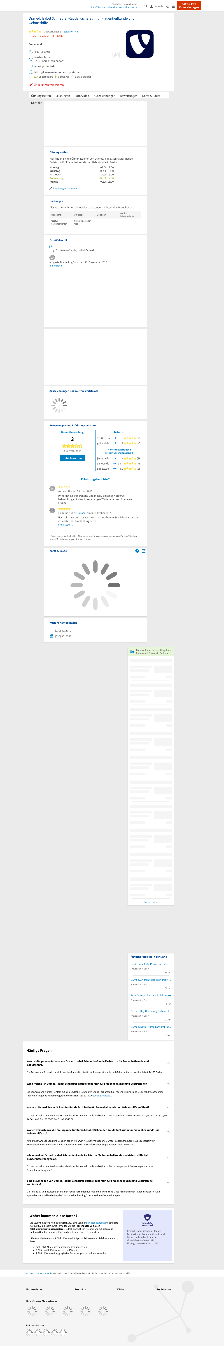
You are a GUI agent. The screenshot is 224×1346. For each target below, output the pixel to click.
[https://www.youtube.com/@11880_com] (63, 1332)
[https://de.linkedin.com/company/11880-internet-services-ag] (54, 1332)
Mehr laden (151, 902)
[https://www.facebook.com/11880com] (29, 1332)
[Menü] (174, 6)
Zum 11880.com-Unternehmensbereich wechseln (114, 7)
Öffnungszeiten (41, 96)
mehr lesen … (66, 524)
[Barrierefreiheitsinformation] (169, 6)
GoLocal (81, 513)
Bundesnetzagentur (96, 1222)
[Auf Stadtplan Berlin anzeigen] (143, 550)
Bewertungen (129, 96)
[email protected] (102, 1095)
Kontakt (36, 103)
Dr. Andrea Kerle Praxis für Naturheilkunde (151, 964)
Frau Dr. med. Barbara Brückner (149, 995)
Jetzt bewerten (72, 458)
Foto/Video (82, 96)
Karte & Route (151, 96)
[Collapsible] (168, 1063)
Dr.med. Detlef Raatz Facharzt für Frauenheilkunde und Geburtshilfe (151, 1027)
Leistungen (63, 96)
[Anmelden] (158, 6)
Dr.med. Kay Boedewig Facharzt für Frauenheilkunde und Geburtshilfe (151, 1011)
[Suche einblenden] (147, 6)
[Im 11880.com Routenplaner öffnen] (137, 550)
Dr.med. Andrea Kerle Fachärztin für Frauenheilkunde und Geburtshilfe (151, 979)
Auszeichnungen (104, 96)
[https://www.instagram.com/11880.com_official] (37, 1332)
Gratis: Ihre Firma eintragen (189, 5)
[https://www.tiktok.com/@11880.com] (46, 1332)
